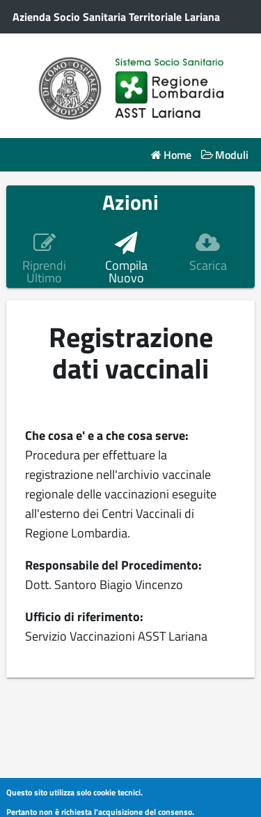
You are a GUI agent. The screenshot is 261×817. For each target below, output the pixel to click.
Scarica (208, 265)
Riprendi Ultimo (44, 271)
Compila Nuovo (126, 271)
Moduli (231, 155)
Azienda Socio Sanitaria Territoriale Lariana (116, 16)
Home (177, 155)
